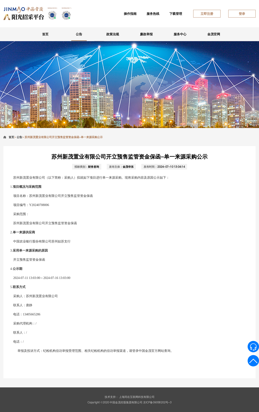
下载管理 (175, 13)
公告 (79, 34)
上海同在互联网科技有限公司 (137, 397)
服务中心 (180, 34)
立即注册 (207, 13)
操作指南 (130, 13)
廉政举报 (146, 34)
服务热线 (153, 13)
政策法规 (112, 34)
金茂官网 (213, 34)
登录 (242, 13)
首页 (45, 34)
